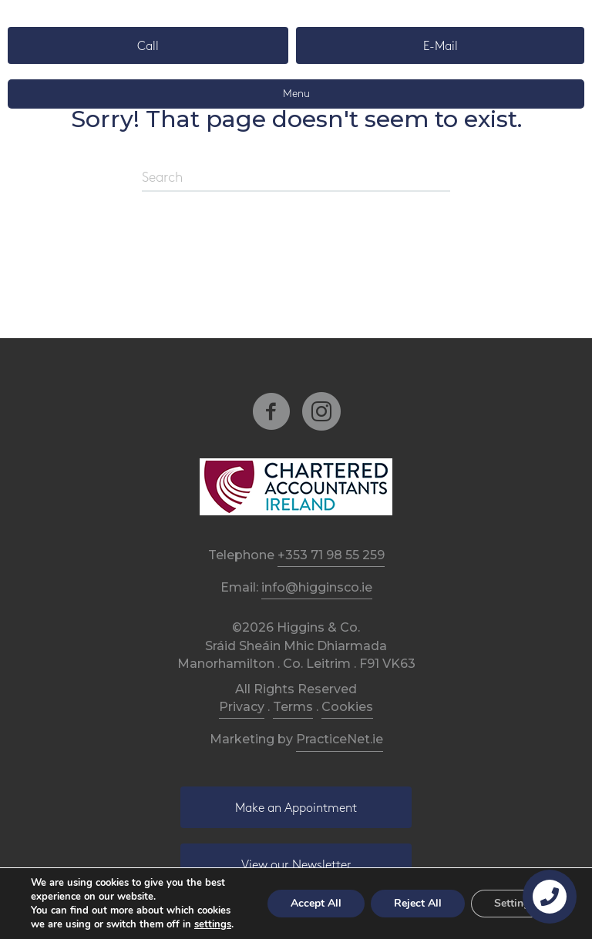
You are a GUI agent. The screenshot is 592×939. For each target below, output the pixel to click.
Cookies (347, 706)
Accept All (316, 903)
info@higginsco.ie (316, 587)
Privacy (241, 706)
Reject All (418, 903)
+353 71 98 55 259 (331, 555)
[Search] (296, 179)
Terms (293, 706)
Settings (514, 903)
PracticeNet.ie (339, 739)
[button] (148, 45)
